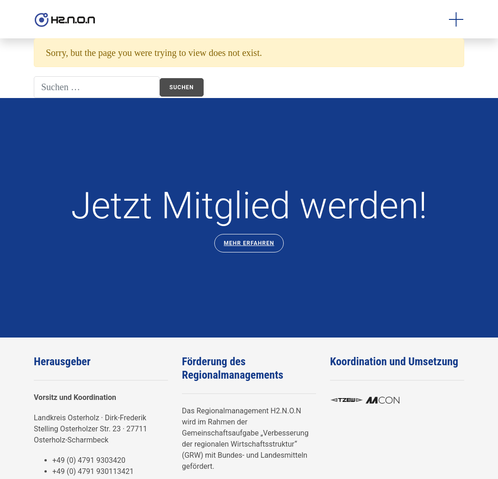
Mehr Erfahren (249, 243)
